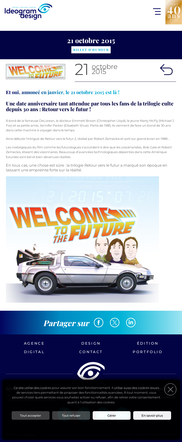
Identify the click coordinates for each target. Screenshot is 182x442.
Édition (148, 343)
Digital (34, 352)
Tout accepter (30, 415)
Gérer (111, 415)
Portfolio (148, 352)
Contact (91, 352)
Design (91, 343)
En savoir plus (152, 415)
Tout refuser (71, 415)
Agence (34, 343)
